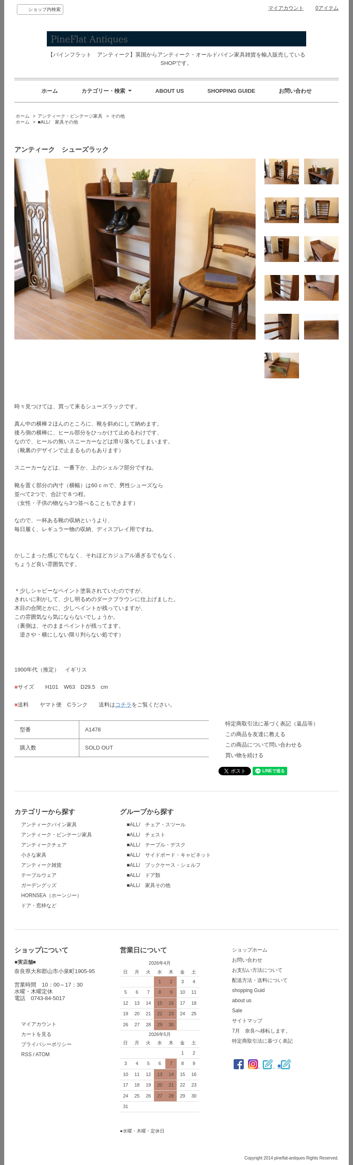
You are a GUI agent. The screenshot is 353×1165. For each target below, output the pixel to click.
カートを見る (36, 1034)
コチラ (123, 704)
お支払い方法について (257, 970)
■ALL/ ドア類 (143, 875)
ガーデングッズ (39, 885)
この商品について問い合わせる (263, 745)
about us (241, 1000)
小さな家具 (33, 855)
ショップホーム (249, 950)
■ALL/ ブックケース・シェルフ (164, 865)
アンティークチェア (44, 845)
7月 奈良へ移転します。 (261, 1031)
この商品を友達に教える (255, 734)
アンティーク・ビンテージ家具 (70, 116)
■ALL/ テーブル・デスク (156, 845)
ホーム (49, 91)
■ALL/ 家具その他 (58, 121)
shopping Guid (248, 990)
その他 (118, 116)
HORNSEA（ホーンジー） (51, 895)
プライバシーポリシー (46, 1044)
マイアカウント (286, 8)
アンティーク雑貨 (41, 865)
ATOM (42, 1054)
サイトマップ (247, 1021)
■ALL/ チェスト (146, 835)
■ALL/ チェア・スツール (156, 825)
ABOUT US (169, 91)
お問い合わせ (295, 91)
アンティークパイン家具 (49, 825)
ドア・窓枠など (39, 906)
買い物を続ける (244, 755)
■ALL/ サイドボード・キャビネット (169, 855)
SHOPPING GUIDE (231, 91)
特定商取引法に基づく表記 (262, 1041)
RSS (26, 1054)
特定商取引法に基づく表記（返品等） (271, 723)
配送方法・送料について (260, 980)
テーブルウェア (39, 875)
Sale (237, 1011)
